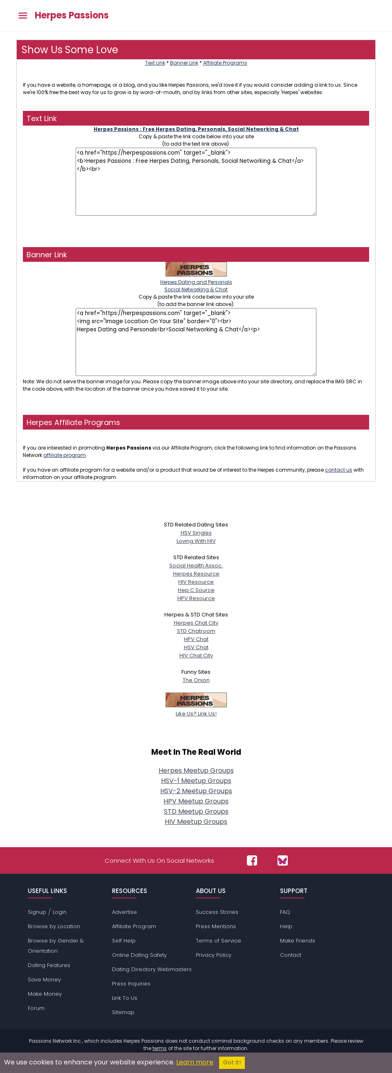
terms (159, 1048)
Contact (290, 955)
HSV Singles (196, 533)
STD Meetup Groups (196, 811)
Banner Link (184, 62)
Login (60, 912)
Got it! (232, 1062)
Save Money (44, 979)
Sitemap (123, 1012)
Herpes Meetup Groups (196, 770)
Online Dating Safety (139, 955)
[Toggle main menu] (22, 15)
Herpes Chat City (196, 623)
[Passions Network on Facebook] (252, 860)
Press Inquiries (131, 984)
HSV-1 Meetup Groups (196, 780)
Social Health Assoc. (196, 565)
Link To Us (124, 998)
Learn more (194, 1062)
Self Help (124, 941)
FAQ (285, 912)
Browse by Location (54, 926)
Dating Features (49, 965)
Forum (36, 1008)
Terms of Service (218, 941)
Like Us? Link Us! (196, 710)
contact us (338, 469)
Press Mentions (216, 926)
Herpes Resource (196, 574)
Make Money (45, 994)
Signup (37, 912)
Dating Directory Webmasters (152, 969)
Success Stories (217, 912)
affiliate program (64, 455)
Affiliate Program (134, 926)
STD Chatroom (196, 631)
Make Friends (297, 941)
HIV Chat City (196, 655)
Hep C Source (196, 590)
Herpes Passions (72, 15)
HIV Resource (196, 582)
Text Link (155, 62)
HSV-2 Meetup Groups (196, 791)
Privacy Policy (213, 955)
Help (286, 926)
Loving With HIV (196, 541)
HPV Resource (196, 598)
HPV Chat (196, 639)
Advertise (124, 912)
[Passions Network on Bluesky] (283, 860)
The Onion (196, 680)
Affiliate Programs (225, 62)
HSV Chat (196, 647)
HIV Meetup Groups (196, 821)
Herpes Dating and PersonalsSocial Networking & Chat (196, 282)
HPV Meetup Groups (196, 801)
